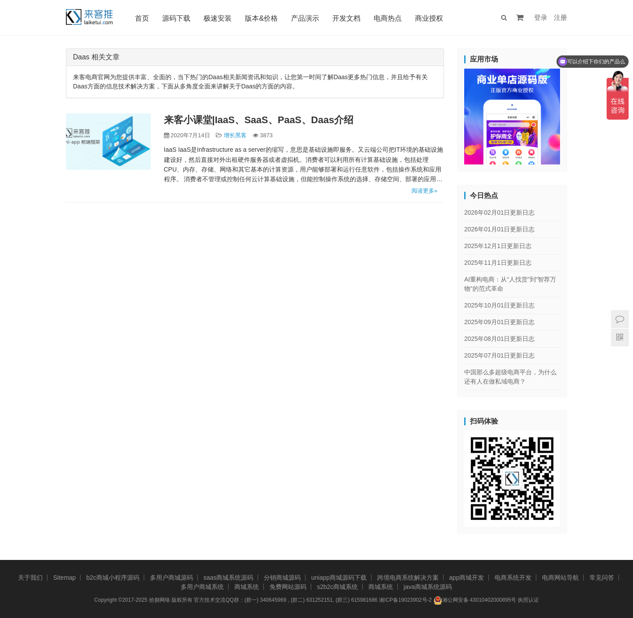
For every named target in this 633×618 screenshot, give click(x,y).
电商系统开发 (513, 577)
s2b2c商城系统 (337, 586)
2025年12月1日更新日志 (497, 245)
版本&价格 (261, 18)
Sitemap (64, 577)
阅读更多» (424, 190)
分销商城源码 (282, 577)
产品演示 (305, 18)
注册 (560, 17)
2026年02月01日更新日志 (499, 212)
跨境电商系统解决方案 (408, 577)
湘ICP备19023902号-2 (405, 600)
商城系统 (246, 586)
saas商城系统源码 (229, 577)
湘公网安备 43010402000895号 (475, 600)
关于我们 (30, 577)
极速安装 (218, 18)
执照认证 (528, 600)
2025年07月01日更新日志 (499, 355)
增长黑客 (235, 135)
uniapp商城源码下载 (339, 577)
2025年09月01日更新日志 (499, 321)
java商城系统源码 (428, 586)
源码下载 (176, 18)
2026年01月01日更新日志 (499, 229)
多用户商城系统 (202, 586)
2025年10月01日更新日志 (499, 305)
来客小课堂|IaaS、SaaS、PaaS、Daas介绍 (259, 119)
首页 (142, 18)
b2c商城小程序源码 (112, 577)
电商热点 (388, 18)
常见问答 (601, 577)
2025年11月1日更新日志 (497, 262)
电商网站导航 (560, 577)
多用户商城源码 (171, 577)
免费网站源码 (287, 586)
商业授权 (429, 18)
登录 (540, 17)
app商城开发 (466, 577)
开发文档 (346, 18)
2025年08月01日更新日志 (499, 338)
